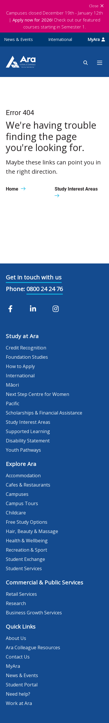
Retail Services (21, 594)
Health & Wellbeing (27, 540)
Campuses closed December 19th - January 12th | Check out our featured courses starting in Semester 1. (54, 20)
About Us (16, 638)
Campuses (17, 494)
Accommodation (23, 475)
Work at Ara (19, 703)
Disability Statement (28, 440)
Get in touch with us (34, 277)
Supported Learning (28, 431)
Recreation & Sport (26, 550)
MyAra (96, 39)
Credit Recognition (26, 348)
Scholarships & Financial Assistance (44, 413)
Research (16, 603)
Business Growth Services (34, 612)
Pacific (12, 403)
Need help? (18, 694)
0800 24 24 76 (44, 289)
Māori (12, 385)
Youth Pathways (23, 450)
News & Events (18, 39)
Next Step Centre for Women (37, 394)
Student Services (24, 568)
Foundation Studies (27, 357)
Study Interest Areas (28, 422)
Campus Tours (22, 503)
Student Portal (21, 684)
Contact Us (18, 657)
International (60, 39)
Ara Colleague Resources (33, 647)
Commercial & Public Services (44, 582)
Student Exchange (25, 559)
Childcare (16, 512)
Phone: (15, 289)
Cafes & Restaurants (28, 485)
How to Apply (20, 366)
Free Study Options (26, 522)
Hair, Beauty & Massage (32, 531)
